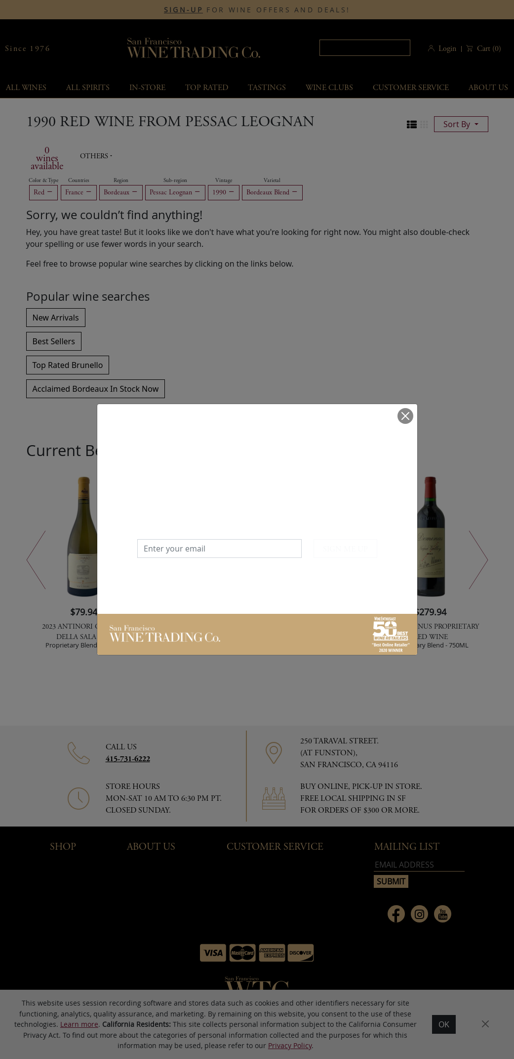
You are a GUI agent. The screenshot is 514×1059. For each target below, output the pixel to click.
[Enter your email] (219, 548)
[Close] (405, 416)
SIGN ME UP (345, 549)
